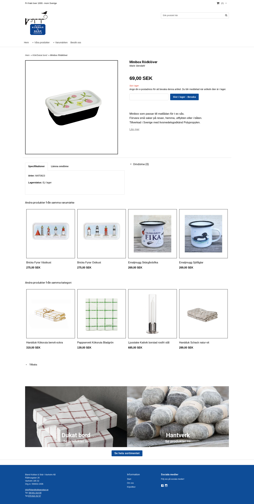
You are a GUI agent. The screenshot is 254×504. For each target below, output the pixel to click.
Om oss (130, 483)
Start (129, 479)
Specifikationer (36, 166)
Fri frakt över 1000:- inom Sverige (41, 3)
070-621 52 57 (34, 496)
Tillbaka (31, 364)
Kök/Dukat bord (40, 55)
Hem (26, 42)
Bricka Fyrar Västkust (38, 262)
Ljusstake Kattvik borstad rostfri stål (148, 342)
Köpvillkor (131, 487)
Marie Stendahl (137, 65)
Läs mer (134, 129)
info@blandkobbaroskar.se (36, 490)
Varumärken (61, 42)
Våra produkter (42, 42)
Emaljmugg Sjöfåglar (191, 262)
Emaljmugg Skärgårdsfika (143, 262)
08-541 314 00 (35, 493)
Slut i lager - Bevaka (184, 97)
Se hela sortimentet (126, 453)
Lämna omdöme (59, 166)
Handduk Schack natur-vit (194, 342)
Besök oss (75, 42)
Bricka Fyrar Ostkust (89, 262)
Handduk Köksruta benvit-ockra (44, 342)
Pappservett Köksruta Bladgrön (95, 342)
